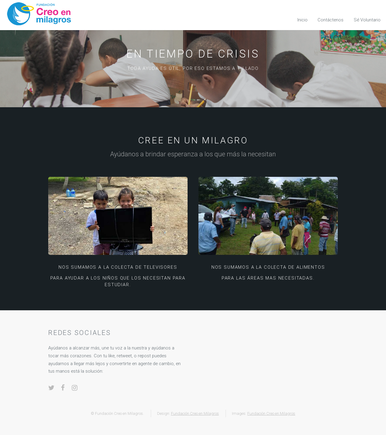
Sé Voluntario (367, 20)
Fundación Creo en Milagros (195, 413)
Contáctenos (330, 20)
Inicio (302, 20)
